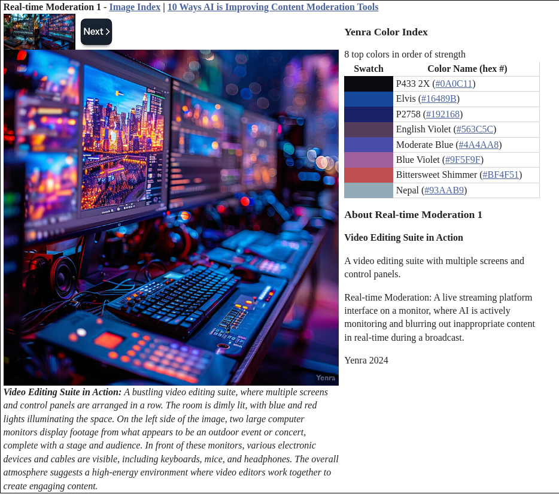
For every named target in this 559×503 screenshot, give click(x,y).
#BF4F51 (501, 174)
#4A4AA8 (479, 145)
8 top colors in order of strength (405, 54)
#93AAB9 (444, 190)
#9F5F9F (463, 159)
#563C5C (475, 129)
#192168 (443, 114)
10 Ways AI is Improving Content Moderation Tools (273, 7)
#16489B (439, 98)
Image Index (134, 7)
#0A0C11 (454, 83)
